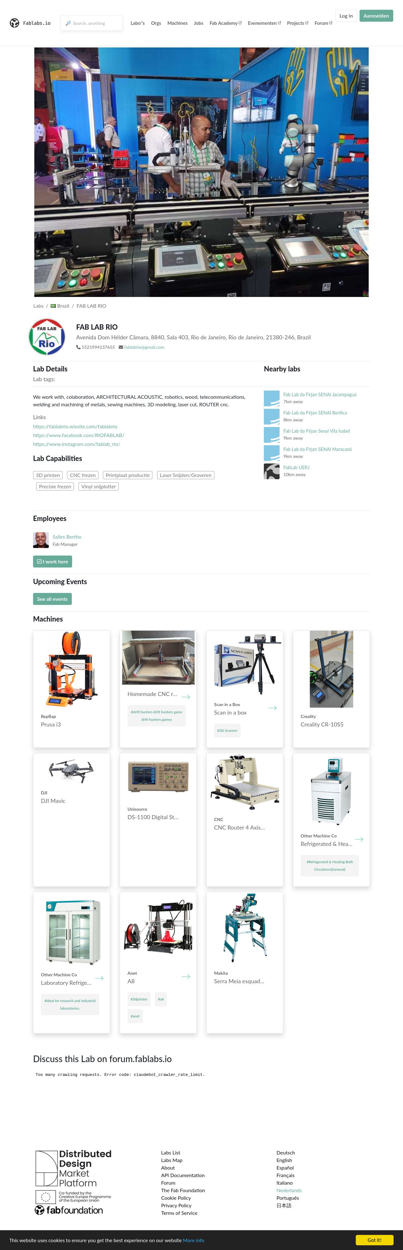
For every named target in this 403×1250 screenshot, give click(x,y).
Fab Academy (226, 23)
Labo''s (138, 23)
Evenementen (264, 23)
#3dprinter (139, 999)
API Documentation (183, 1175)
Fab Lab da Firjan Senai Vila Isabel (316, 431)
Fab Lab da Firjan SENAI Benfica (315, 412)
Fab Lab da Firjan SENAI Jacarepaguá (319, 394)
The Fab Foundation (183, 1190)
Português (287, 1198)
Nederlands (289, 1190)
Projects (297, 23)
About (168, 1168)
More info (193, 1240)
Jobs (198, 23)
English (284, 1160)
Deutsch (285, 1152)
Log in (346, 16)
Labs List (170, 1152)
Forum (323, 23)
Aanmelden (376, 16)
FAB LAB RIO (91, 306)
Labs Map (172, 1160)
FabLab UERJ (296, 467)
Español (285, 1168)
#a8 (161, 999)
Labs (38, 306)
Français (285, 1175)
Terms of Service (179, 1213)
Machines (177, 23)
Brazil (60, 306)
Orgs (156, 23)
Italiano (284, 1183)
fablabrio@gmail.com (144, 347)
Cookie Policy (176, 1198)
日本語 (284, 1205)
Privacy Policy (176, 1205)
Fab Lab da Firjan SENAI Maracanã (317, 449)
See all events (52, 599)
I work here (52, 561)
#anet (135, 1016)
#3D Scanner (227, 730)
